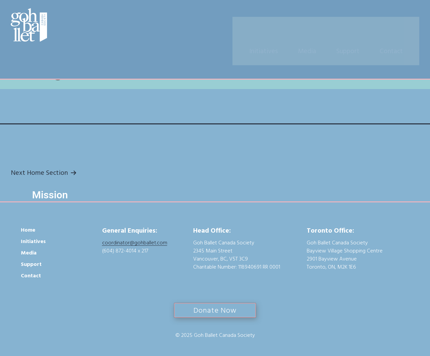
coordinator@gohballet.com (134, 242)
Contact (402, 26)
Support (358, 26)
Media (318, 26)
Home (28, 230)
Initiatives (274, 26)
